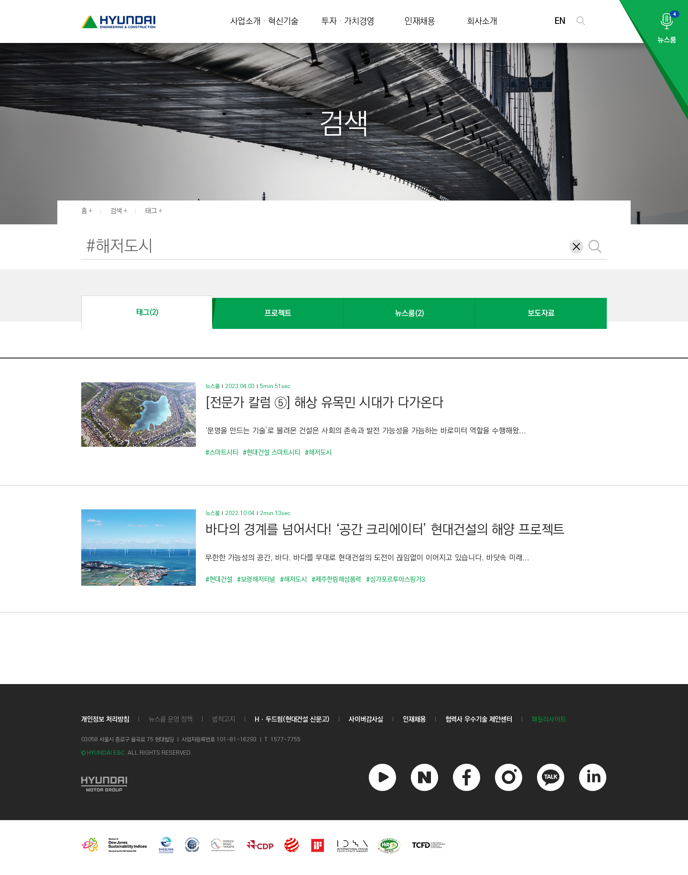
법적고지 (223, 719)
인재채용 (420, 21)
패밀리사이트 (549, 720)
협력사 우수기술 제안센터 (478, 719)
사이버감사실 (366, 719)
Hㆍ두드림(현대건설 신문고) (292, 719)
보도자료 (541, 313)
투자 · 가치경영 (348, 21)
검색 (116, 211)
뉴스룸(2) (409, 313)
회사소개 (482, 21)
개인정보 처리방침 (105, 719)
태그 (151, 211)
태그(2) (147, 312)
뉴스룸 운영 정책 (171, 719)
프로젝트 (278, 313)
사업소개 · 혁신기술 (264, 21)
